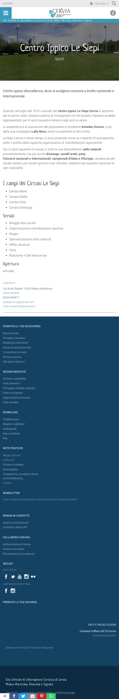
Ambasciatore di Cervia (17, 544)
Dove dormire (11, 333)
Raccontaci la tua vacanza (19, 553)
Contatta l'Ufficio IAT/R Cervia (98, 631)
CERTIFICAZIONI (65, 693)
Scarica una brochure (15, 522)
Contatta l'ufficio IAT (15, 527)
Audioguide (9, 428)
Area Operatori (11, 383)
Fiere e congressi (13, 392)
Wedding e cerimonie (15, 342)
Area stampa (10, 402)
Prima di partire (12, 357)
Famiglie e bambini (14, 338)
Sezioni (8, 3)
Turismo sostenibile (14, 378)
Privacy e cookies (13, 464)
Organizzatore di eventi (16, 397)
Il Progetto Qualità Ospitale (19, 388)
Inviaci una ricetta (13, 549)
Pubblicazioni (11, 419)
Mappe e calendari (14, 424)
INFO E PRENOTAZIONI (102, 624)
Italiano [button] (101, 3)
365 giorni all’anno (14, 361)
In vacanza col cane (15, 352)
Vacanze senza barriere (17, 347)
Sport (59, 58)
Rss (5, 438)
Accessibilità (10, 469)
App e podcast (11, 433)
